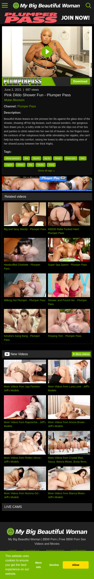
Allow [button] (75, 564)
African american (13, 158)
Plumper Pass (26, 106)
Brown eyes (70, 158)
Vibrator (40, 165)
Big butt (36, 158)
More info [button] (38, 565)
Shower (20, 165)
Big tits (47, 158)
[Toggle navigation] (5, 5)
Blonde (58, 158)
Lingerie (9, 165)
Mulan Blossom (14, 100)
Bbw (26, 158)
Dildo (82, 158)
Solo (30, 165)
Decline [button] (54, 564)
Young (51, 165)
